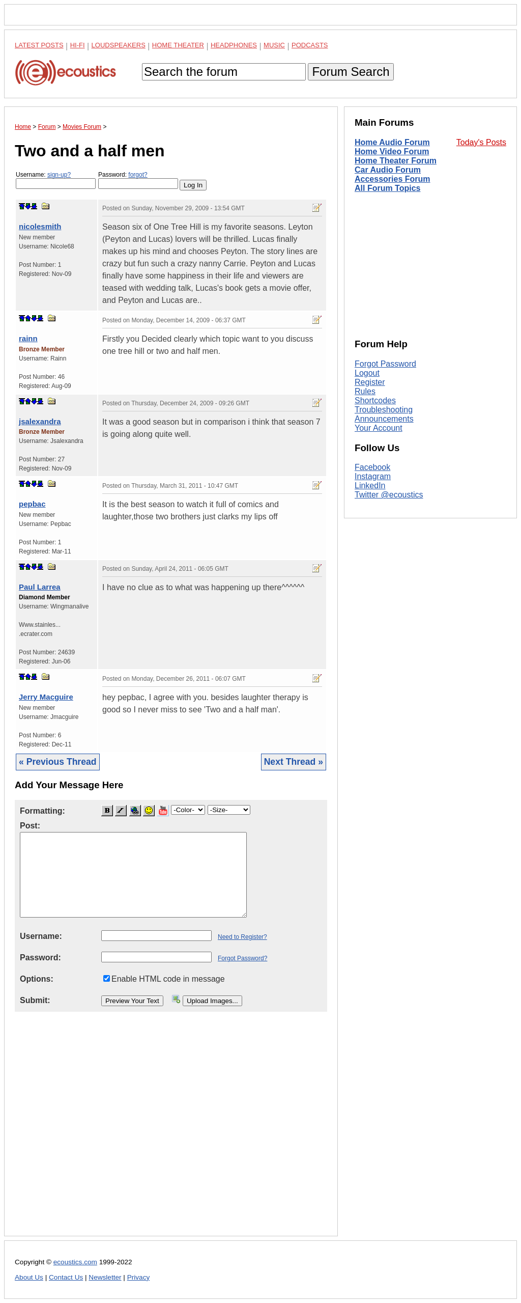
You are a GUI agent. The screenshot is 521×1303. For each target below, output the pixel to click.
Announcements (384, 418)
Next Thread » (293, 762)
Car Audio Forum (388, 169)
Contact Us (66, 1277)
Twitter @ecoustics (389, 494)
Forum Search (350, 71)
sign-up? (59, 174)
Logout (367, 373)
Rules (365, 391)
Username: (56, 180)
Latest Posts (39, 45)
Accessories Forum (392, 179)
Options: (36, 979)
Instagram (373, 476)
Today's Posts (481, 142)
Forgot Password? (242, 958)
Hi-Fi (77, 45)
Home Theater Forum (396, 160)
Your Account (378, 428)
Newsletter (105, 1277)
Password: (138, 180)
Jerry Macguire (46, 696)
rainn (28, 338)
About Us (29, 1277)
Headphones (234, 45)
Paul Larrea (40, 587)
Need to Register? (242, 936)
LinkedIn (370, 485)
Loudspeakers (119, 45)
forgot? (137, 174)
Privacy (138, 1277)
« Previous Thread (58, 762)
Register (370, 382)
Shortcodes (375, 400)
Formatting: (42, 811)
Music (274, 45)
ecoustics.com (75, 1262)
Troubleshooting (384, 409)
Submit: (35, 1000)
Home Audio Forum (392, 142)
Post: (30, 825)
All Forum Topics (387, 188)
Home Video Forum (392, 151)
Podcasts (310, 45)
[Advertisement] (171, 1132)
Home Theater (178, 45)
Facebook (372, 467)
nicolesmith (40, 226)
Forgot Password (385, 363)
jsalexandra (40, 421)
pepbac (32, 504)
